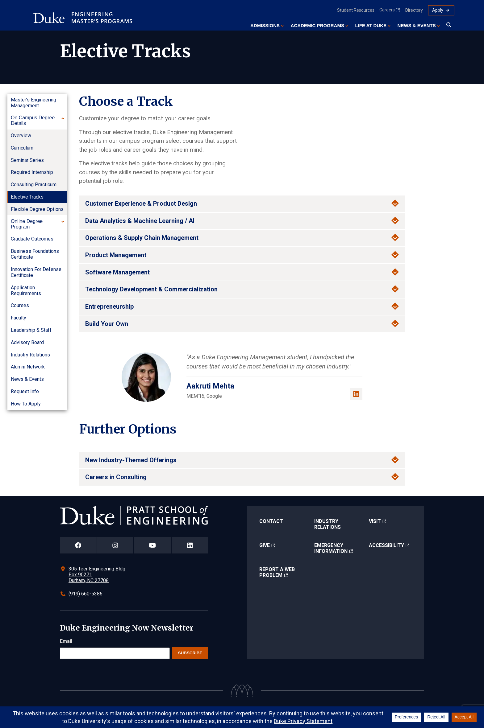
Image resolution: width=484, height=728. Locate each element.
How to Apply (26, 404)
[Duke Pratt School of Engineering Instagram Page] (115, 545)
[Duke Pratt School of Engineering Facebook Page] (78, 545)
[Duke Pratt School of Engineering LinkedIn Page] (190, 545)
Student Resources (355, 10)
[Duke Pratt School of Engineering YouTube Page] (152, 545)
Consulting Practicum (33, 184)
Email (66, 641)
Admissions (265, 25)
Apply (437, 10)
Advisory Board (27, 342)
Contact (271, 521)
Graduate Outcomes (32, 239)
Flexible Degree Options (37, 209)
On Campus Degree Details (33, 120)
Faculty (18, 318)
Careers (387, 9)
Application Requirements (26, 290)
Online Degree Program (27, 224)
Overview (21, 135)
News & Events (417, 25)
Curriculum (22, 148)
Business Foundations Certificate (35, 254)
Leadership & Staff (31, 330)
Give (264, 545)
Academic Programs (317, 25)
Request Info (25, 391)
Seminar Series (27, 160)
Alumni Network (28, 367)
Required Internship (32, 172)
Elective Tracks (27, 197)
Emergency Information (331, 548)
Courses (20, 305)
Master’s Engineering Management (33, 103)
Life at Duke (370, 25)
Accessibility (386, 545)
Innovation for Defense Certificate (36, 272)
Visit (375, 521)
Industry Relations (30, 355)
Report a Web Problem (277, 572)
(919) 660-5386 (85, 594)
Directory (414, 10)
